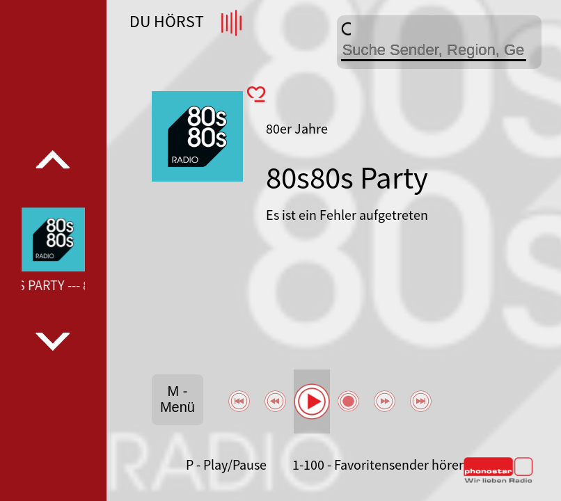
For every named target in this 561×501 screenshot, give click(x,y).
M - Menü (177, 399)
